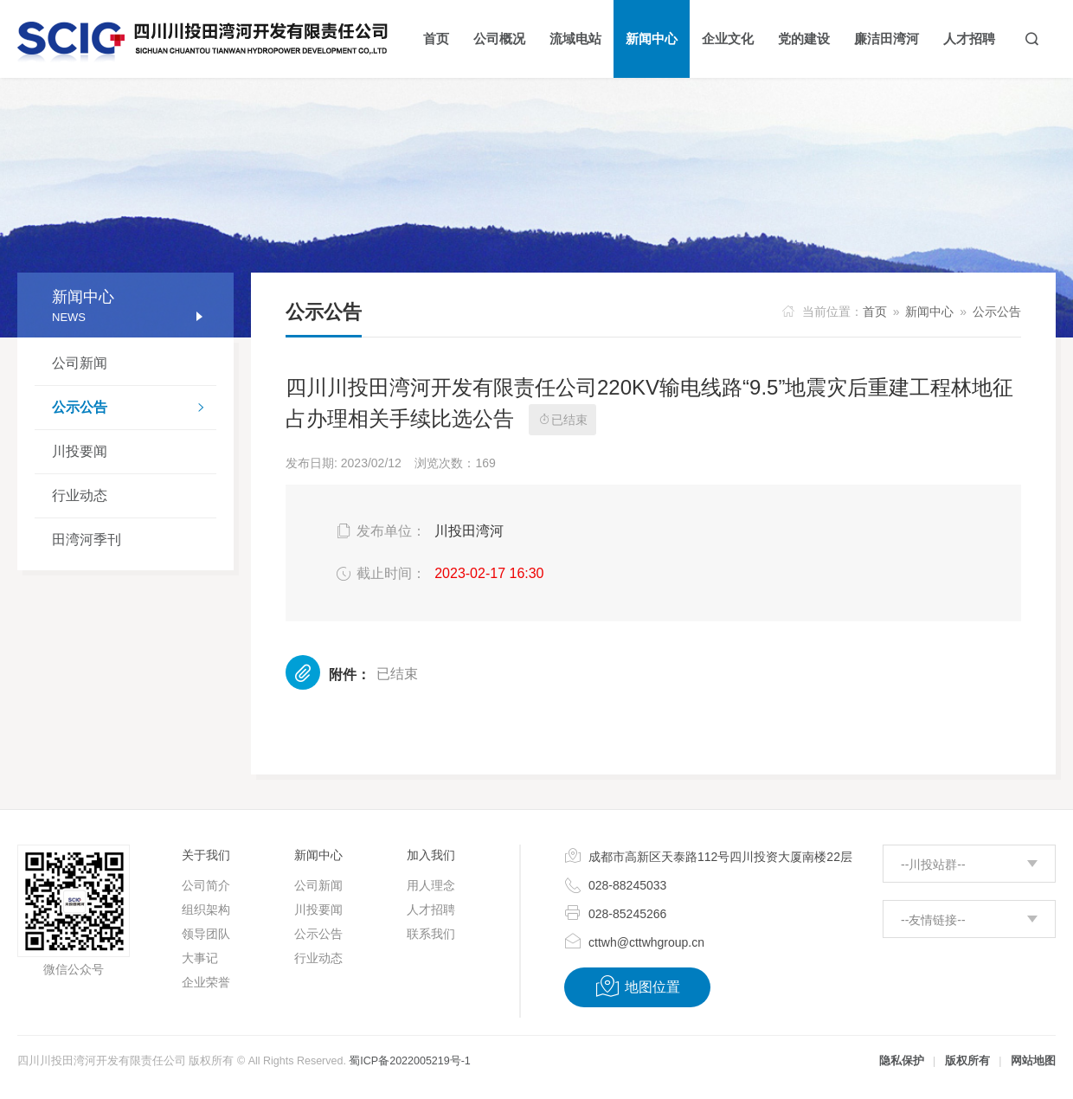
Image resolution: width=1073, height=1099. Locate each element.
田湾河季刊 (86, 539)
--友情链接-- (933, 920)
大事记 (200, 958)
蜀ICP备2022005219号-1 (409, 1061)
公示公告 (134, 409)
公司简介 (206, 885)
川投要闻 (79, 451)
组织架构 (206, 909)
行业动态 (79, 495)
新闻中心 (929, 311)
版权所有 (967, 1061)
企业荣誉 (206, 982)
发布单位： (379, 531)
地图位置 (637, 986)
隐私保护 (901, 1061)
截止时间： (379, 573)
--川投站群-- (933, 864)
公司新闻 (79, 363)
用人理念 (431, 885)
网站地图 (1033, 1061)
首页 (875, 311)
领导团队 (206, 934)
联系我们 (431, 934)
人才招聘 (431, 909)
